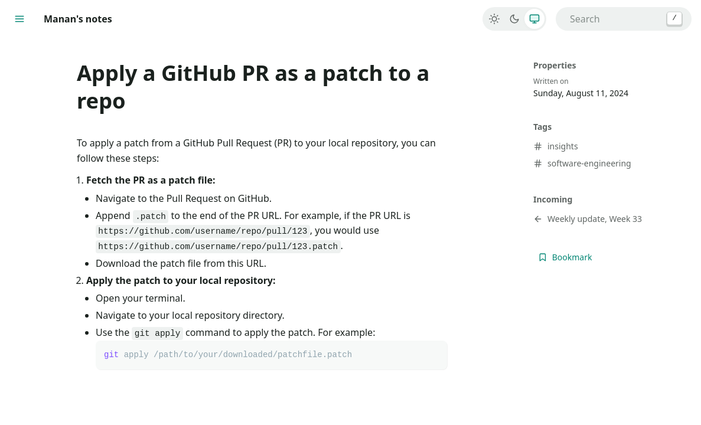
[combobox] (624, 19)
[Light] (494, 19)
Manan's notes (78, 18)
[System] (534, 19)
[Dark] (514, 19)
